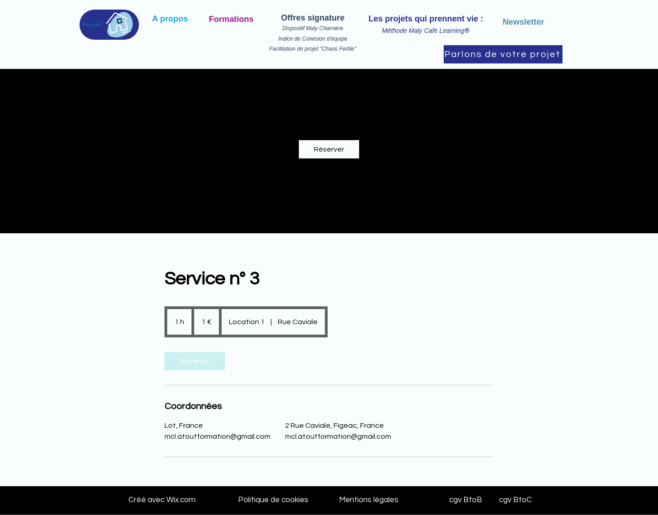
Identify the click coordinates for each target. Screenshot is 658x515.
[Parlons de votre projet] (503, 54)
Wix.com (180, 500)
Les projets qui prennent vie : (425, 18)
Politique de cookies (273, 500)
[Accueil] (109, 24)
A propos (170, 18)
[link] (329, 149)
